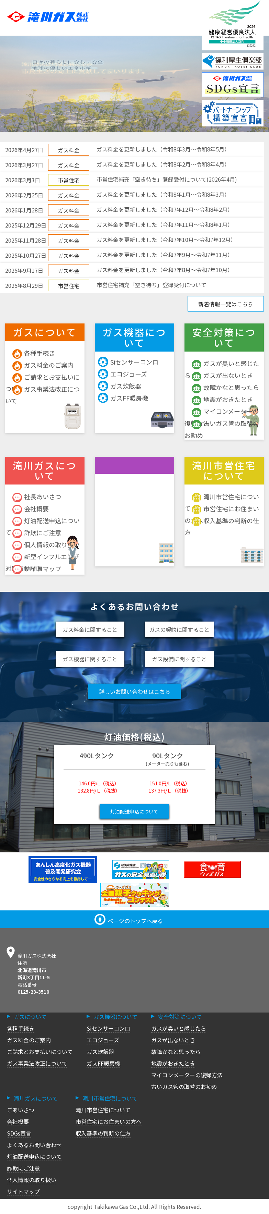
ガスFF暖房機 (124, 398)
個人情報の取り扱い (46, 544)
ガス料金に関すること (90, 629)
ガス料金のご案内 (43, 365)
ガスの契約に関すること (179, 629)
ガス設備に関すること (179, 659)
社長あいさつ (36, 496)
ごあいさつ (20, 1110)
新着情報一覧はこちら (225, 304)
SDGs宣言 (19, 1133)
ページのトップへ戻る (128, 921)
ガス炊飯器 (120, 386)
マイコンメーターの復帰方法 (187, 1075)
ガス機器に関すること (90, 659)
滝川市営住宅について (103, 1110)
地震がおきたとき (222, 399)
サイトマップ (36, 568)
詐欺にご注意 (36, 532)
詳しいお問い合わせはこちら (134, 691)
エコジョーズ (123, 374)
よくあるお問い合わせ (34, 1145)
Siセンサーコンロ (129, 362)
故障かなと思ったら (225, 387)
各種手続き (33, 353)
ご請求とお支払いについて (40, 1051)
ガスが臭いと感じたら (178, 1028)
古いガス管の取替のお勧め (184, 1086)
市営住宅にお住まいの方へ (109, 1121)
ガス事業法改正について (37, 1063)
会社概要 (30, 508)
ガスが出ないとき (222, 375)
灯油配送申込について (134, 811)
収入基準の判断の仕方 (103, 1133)
